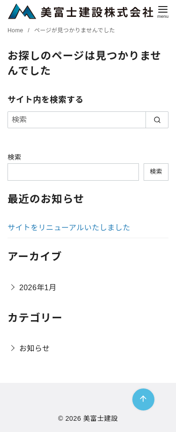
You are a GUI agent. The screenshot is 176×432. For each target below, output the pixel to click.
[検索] (88, 119)
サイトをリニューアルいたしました (69, 228)
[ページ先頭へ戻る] (143, 399)
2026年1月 (37, 288)
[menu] (163, 11)
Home (16, 30)
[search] (156, 119)
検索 (15, 157)
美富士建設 (100, 418)
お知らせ (34, 348)
